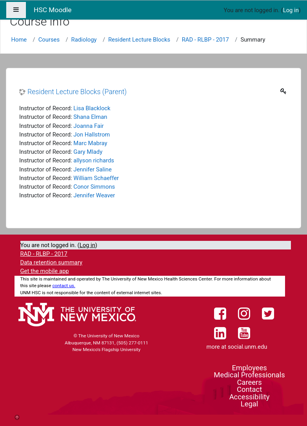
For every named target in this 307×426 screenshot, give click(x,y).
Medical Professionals (249, 375)
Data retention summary (51, 262)
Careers (249, 382)
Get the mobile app (44, 271)
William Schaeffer (96, 178)
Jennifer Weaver (94, 195)
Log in (291, 10)
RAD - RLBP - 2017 (205, 39)
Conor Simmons (94, 186)
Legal (249, 404)
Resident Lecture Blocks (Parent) (77, 92)
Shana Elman (90, 116)
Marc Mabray (90, 143)
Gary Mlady (87, 151)
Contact (249, 389)
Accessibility (249, 397)
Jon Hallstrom (91, 134)
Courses (49, 39)
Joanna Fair (88, 125)
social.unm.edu (247, 346)
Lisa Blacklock (91, 108)
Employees (249, 368)
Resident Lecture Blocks (139, 39)
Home (19, 39)
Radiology (84, 39)
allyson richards (93, 160)
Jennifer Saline (92, 169)
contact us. (63, 285)
